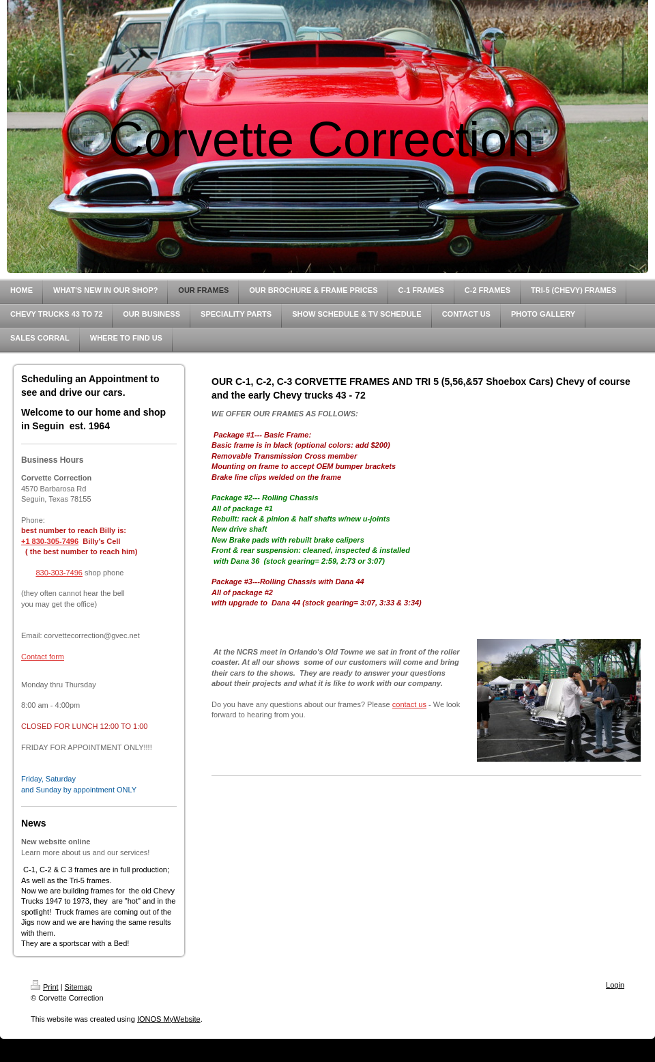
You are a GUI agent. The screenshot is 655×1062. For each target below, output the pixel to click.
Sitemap (78, 987)
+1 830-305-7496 (49, 541)
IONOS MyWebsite (169, 1019)
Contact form (42, 656)
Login (615, 985)
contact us (409, 704)
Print (45, 987)
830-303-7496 (59, 573)
